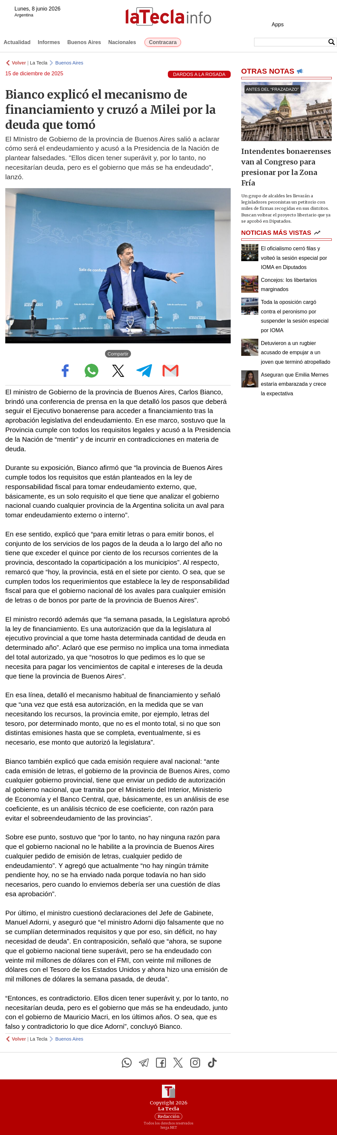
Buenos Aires (84, 42)
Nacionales (122, 42)
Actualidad (17, 42)
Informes (49, 42)
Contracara (162, 42)
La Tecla (38, 62)
